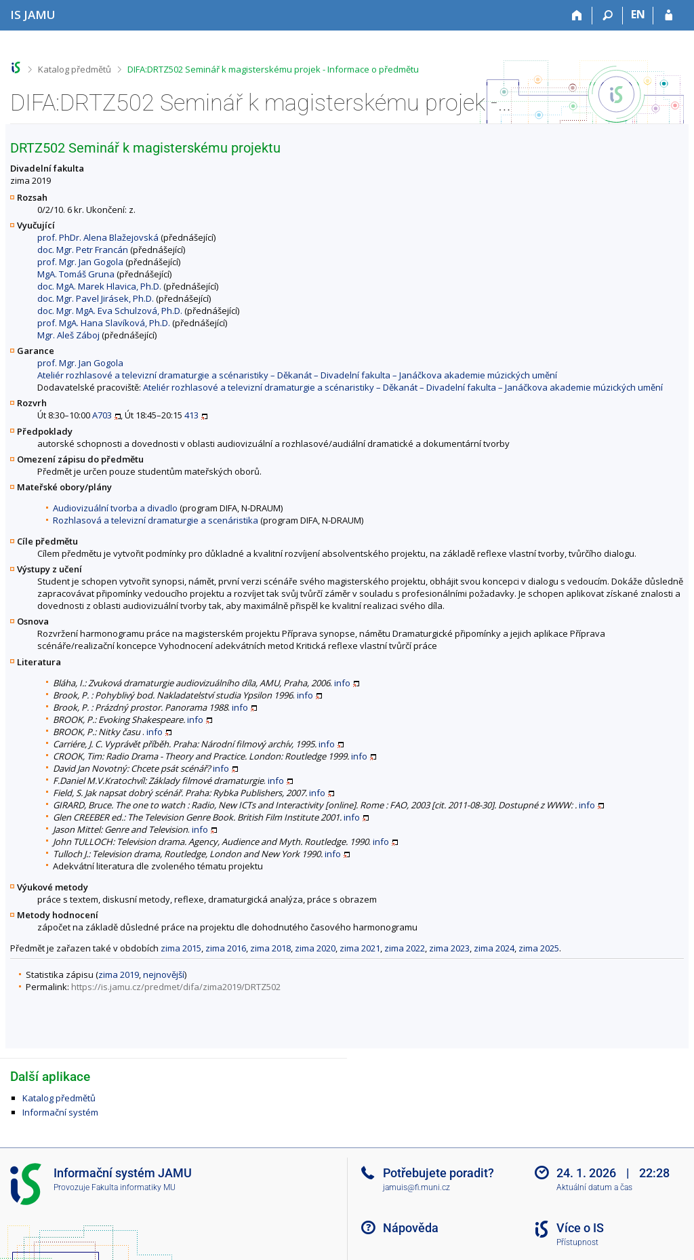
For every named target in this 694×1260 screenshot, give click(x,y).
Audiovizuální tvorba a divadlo (115, 508)
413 (191, 415)
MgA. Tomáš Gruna (76, 274)
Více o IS (580, 1228)
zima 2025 (538, 948)
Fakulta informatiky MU (133, 1187)
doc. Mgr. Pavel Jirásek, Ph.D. (95, 298)
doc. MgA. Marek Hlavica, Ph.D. (99, 286)
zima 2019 (118, 974)
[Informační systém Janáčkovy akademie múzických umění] (33, 14)
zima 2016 (225, 948)
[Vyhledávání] (607, 15)
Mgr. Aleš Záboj (68, 335)
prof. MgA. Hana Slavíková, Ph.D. (103, 323)
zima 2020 (315, 948)
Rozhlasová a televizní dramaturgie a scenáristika (155, 520)
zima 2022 (404, 948)
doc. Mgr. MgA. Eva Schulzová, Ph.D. (109, 310)
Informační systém (60, 1112)
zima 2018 (270, 948)
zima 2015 (181, 948)
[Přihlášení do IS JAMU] (668, 15)
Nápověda (410, 1228)
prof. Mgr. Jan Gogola (80, 262)
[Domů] (577, 15)
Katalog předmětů (74, 69)
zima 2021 (360, 948)
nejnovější (163, 974)
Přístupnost (577, 1242)
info (342, 683)
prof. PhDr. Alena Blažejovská (98, 237)
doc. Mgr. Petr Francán (82, 249)
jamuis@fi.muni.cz (416, 1187)
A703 (102, 415)
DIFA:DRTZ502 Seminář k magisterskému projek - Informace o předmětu (273, 69)
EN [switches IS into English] (638, 14)
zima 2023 (449, 948)
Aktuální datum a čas (594, 1187)
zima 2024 (494, 948)
